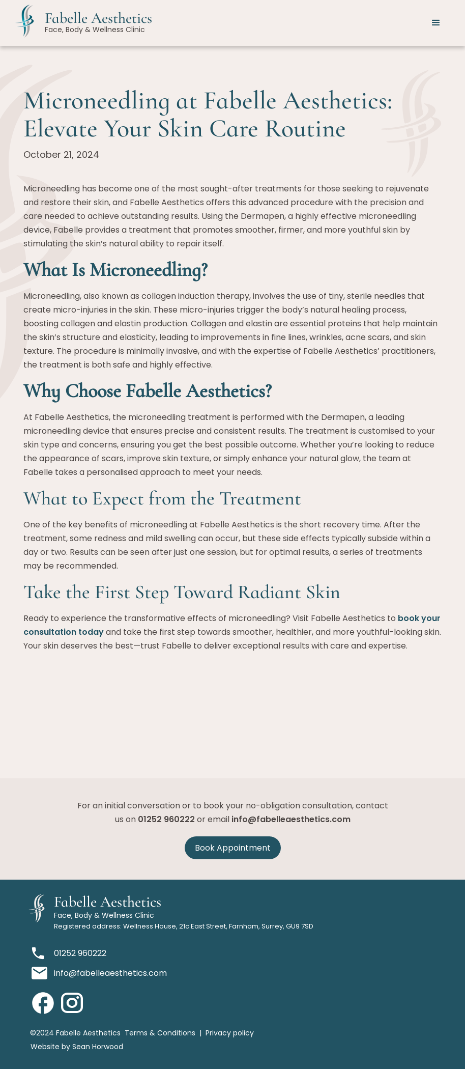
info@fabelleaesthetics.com (291, 819)
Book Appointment (233, 848)
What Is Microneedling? (115, 270)
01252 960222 (166, 819)
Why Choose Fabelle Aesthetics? (147, 391)
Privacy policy (230, 1033)
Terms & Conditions (160, 1033)
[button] (436, 23)
